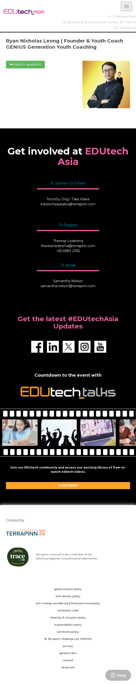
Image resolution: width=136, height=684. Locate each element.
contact (68, 660)
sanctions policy (68, 631)
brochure (68, 667)
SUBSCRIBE (68, 485)
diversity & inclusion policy (68, 617)
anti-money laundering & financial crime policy (68, 603)
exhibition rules (68, 610)
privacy (68, 646)
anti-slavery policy (68, 596)
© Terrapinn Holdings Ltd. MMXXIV (68, 639)
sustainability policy (68, 624)
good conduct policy (68, 589)
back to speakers (25, 64)
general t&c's (68, 653)
